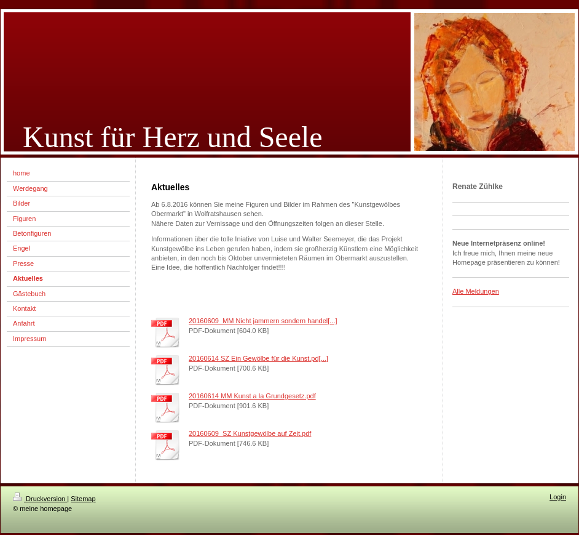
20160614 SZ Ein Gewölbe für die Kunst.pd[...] (258, 358)
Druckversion (40, 498)
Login (557, 497)
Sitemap (83, 498)
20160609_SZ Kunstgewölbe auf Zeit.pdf (250, 433)
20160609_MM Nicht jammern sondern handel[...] (263, 320)
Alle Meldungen (475, 291)
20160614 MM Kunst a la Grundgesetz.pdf (252, 396)
